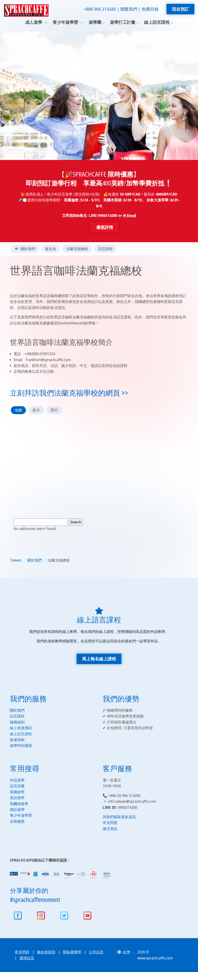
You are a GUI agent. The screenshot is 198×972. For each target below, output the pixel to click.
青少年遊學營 (68, 22)
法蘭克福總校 (77, 248)
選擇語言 (27, 958)
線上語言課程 (157, 22)
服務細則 (17, 722)
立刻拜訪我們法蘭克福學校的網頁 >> (69, 393)
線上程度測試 (21, 727)
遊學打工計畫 (122, 22)
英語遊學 (17, 797)
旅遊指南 (17, 739)
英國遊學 (17, 791)
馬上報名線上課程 (99, 659)
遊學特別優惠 (21, 745)
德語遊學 (17, 809)
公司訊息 (96, 952)
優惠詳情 (104, 227)
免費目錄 (150, 9)
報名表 (50, 248)
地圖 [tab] (18, 410)
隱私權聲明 (72, 952)
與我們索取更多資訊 (119, 816)
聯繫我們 (128, 9)
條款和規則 (46, 952)
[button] (126, 952)
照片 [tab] (54, 410)
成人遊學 (36, 22)
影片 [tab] (36, 410)
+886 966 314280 (100, 9)
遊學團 (95, 22)
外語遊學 (17, 780)
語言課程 (105, 248)
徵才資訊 (110, 828)
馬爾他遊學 (19, 803)
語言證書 (17, 785)
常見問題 (110, 822)
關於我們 (25, 248)
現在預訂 (180, 9)
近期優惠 (17, 821)
